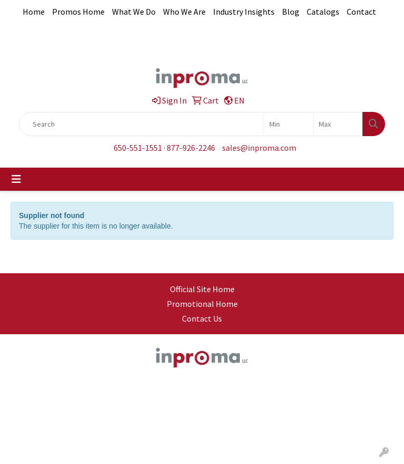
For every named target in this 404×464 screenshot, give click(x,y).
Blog (290, 11)
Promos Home (78, 11)
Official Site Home (202, 289)
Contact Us (202, 318)
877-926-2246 (191, 147)
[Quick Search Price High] (338, 124)
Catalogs (323, 11)
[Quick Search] (141, 124)
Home (34, 11)
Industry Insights (244, 11)
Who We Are (184, 11)
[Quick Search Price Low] (289, 124)
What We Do (134, 11)
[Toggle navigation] (16, 179)
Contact (361, 11)
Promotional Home (202, 303)
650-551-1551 (138, 147)
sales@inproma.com (259, 147)
